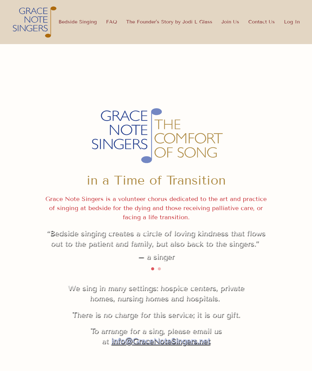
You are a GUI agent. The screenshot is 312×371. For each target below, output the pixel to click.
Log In (292, 22)
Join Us (230, 22)
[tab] (152, 268)
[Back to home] (35, 22)
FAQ (111, 22)
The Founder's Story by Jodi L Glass (169, 22)
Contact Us (261, 22)
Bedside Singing (77, 22)
